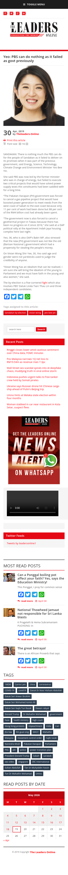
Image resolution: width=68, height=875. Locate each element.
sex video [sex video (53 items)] (9, 761)
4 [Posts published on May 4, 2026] (7, 815)
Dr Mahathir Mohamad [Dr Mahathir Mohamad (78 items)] (34, 714)
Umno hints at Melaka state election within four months (31, 396)
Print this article (14, 140)
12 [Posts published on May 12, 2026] (16, 822)
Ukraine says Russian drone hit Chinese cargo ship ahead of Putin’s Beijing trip (33, 387)
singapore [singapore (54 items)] (23, 761)
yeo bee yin (49, 312)
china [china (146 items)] (32, 684)
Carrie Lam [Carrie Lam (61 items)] (20, 684)
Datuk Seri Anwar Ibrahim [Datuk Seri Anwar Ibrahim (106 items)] (17, 696)
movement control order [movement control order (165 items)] (30, 738)
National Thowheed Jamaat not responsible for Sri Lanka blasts (40, 613)
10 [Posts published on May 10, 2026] (60, 815)
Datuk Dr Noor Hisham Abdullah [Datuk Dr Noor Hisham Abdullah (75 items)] (46, 690)
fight (45, 282)
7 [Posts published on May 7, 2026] (34, 815)
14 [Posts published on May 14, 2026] (34, 822)
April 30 (41, 601)
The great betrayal (32, 648)
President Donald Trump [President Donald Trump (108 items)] (17, 755)
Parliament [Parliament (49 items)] (50, 743)
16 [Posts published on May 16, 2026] (51, 822)
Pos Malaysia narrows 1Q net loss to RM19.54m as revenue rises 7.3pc (27, 360)
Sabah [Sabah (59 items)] (36, 755)
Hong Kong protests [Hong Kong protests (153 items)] (14, 726)
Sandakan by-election (15, 312)
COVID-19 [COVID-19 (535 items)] (9, 690)
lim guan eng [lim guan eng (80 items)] (22, 732)
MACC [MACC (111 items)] (36, 732)
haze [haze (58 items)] (7, 720)
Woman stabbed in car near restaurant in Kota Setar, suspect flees (33, 406)
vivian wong (35, 312)
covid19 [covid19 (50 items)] (22, 690)
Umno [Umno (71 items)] (39, 773)
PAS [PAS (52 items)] (7, 749)
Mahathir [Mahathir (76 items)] (47, 732)
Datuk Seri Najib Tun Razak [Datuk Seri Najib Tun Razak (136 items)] (18, 708)
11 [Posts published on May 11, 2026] (7, 822)
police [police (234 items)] (23, 749)
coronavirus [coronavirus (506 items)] (45, 684)
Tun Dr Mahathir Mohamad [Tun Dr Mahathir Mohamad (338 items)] (18, 773)
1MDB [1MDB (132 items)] (8, 684)
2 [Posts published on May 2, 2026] (51, 808)
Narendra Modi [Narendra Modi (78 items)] (12, 743)
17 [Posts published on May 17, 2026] (60, 822)
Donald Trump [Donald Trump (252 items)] (12, 714)
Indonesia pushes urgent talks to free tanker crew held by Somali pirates (32, 378)
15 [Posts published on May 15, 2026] (42, 822)
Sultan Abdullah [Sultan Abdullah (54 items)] (12, 767)
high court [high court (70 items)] (38, 720)
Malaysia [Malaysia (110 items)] (9, 738)
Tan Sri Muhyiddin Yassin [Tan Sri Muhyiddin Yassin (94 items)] (37, 767)
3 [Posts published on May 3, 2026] (60, 808)
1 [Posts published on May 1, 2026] (42, 808)
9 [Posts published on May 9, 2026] (51, 815)
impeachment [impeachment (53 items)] (35, 726)
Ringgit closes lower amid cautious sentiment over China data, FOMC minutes (33, 351)
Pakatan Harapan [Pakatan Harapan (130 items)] (32, 743)
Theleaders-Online (27, 134)
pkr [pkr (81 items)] (14, 749)
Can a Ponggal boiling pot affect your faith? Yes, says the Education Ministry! (41, 578)
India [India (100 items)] (48, 726)
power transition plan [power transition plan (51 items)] (40, 749)
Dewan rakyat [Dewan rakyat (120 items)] (42, 708)
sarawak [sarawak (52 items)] (47, 755)
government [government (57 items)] (56, 714)
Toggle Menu (34, 4)
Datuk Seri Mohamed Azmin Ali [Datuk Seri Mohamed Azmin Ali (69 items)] (20, 702)
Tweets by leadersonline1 (21, 543)
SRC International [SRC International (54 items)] (40, 761)
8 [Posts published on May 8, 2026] (42, 815)
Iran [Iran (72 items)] (57, 726)
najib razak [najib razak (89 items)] (51, 738)
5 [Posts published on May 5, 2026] (16, 815)
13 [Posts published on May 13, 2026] (25, 822)
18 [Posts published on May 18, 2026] (7, 829)
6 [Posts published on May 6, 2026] (25, 815)
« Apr (6, 840)
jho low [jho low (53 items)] (8, 732)
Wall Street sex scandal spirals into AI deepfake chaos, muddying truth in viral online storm (34, 369)
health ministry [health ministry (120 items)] (21, 720)
